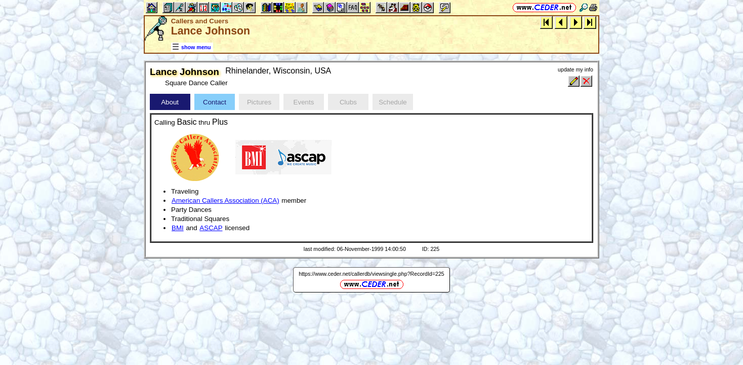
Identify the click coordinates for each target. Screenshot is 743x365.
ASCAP (210, 228)
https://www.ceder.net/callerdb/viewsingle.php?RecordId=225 (371, 274)
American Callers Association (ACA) (225, 200)
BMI (178, 228)
